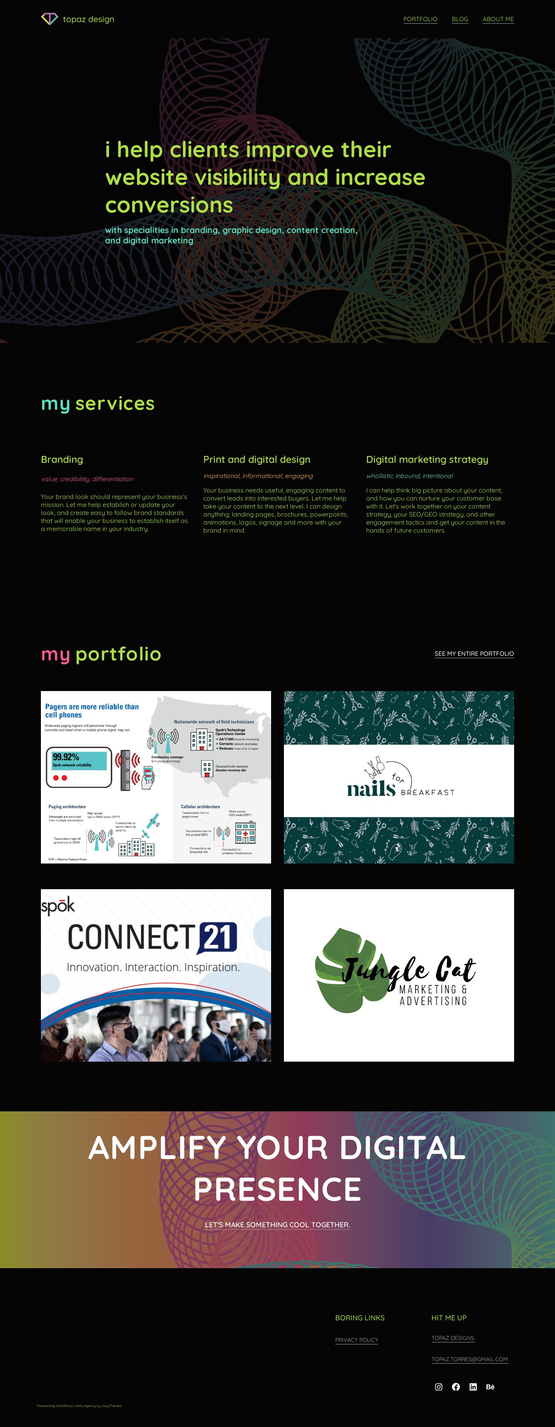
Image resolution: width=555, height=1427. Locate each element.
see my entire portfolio (474, 653)
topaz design (88, 19)
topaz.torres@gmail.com (469, 1359)
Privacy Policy (356, 1340)
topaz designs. (453, 1338)
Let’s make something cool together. (277, 1224)
